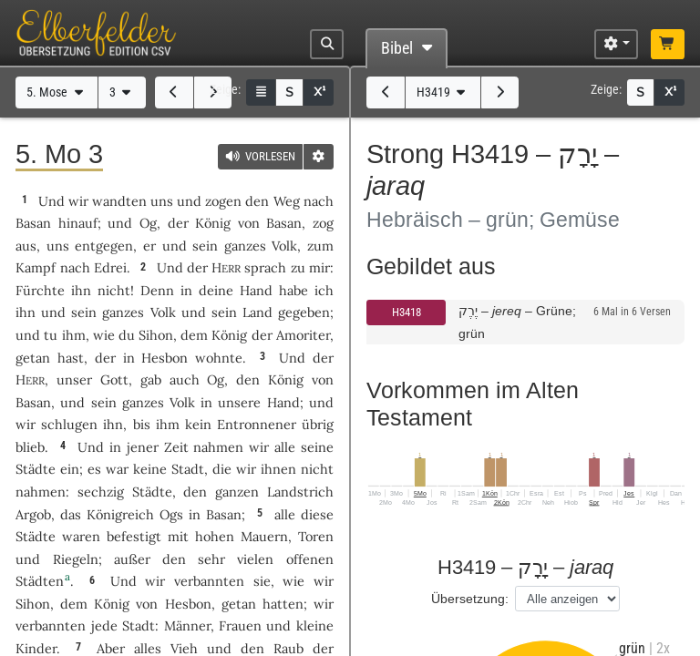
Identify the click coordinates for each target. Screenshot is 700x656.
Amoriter (303, 334)
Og (148, 222)
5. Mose (56, 92)
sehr (211, 559)
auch (185, 379)
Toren (316, 536)
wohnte (218, 357)
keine (150, 468)
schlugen (69, 424)
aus (25, 245)
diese (317, 514)
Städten (39, 580)
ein (69, 468)
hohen (214, 536)
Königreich (120, 514)
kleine (315, 625)
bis (141, 424)
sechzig (100, 491)
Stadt (187, 468)
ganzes (245, 245)
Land (257, 312)
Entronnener (256, 424)
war (117, 468)
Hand (256, 290)
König (213, 222)
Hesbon (164, 357)
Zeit (176, 447)
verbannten (209, 580)
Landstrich (300, 491)
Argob (33, 514)
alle (284, 447)
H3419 (443, 92)
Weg (286, 201)
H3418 (406, 312)
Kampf (35, 267)
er (149, 245)
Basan (33, 222)
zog (323, 222)
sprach (265, 267)
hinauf (78, 222)
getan (32, 357)
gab (150, 379)
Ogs (171, 514)
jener (143, 447)
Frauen (240, 625)
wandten (119, 201)
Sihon (156, 334)
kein (198, 424)
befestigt (134, 536)
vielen (255, 559)
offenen (310, 559)
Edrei (110, 267)
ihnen (278, 468)
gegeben (304, 312)
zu (298, 267)
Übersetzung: (470, 598)
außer (132, 559)
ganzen (237, 491)
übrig (318, 424)
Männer (187, 625)
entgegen (104, 245)
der (105, 357)
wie (104, 334)
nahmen (218, 447)
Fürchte (40, 290)
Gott (114, 379)
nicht (114, 290)
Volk (284, 245)
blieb (30, 447)
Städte (35, 468)
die (222, 468)
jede (104, 625)
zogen (223, 201)
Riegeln (75, 559)
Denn (157, 290)
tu (50, 334)
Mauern (264, 536)
